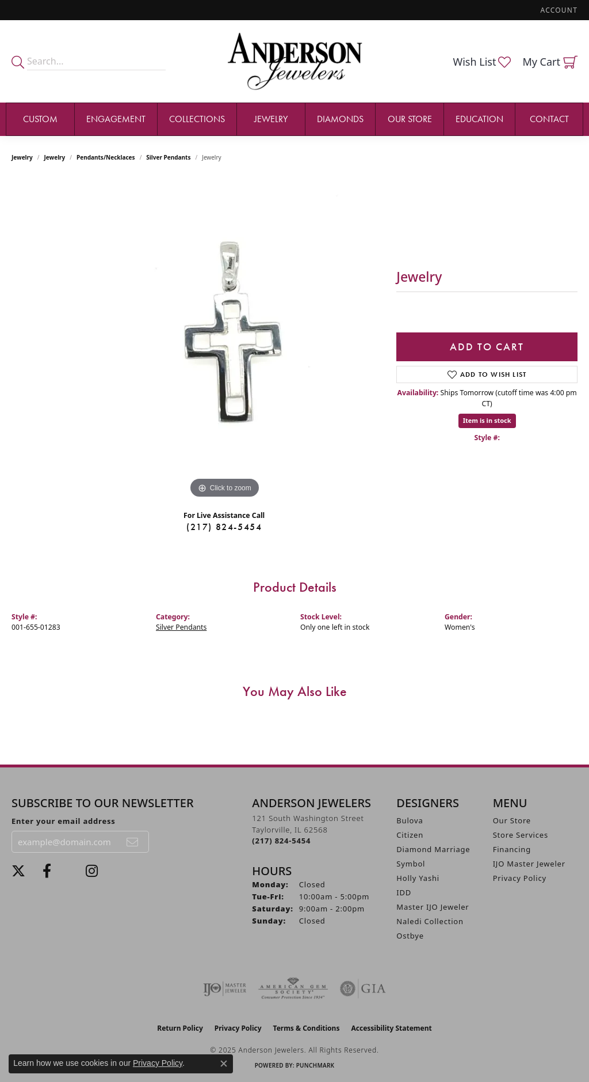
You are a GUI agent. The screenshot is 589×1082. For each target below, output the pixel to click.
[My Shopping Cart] (549, 61)
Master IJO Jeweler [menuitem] (432, 907)
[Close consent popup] (223, 1063)
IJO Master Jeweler (529, 863)
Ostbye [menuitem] (410, 935)
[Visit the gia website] (363, 988)
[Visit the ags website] (293, 988)
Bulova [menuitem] (409, 820)
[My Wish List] (482, 61)
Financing (512, 849)
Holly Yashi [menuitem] (417, 878)
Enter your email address (64, 821)
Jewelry (271, 119)
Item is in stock (487, 420)
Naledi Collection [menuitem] (430, 921)
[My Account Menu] (559, 10)
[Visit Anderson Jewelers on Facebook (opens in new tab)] (47, 871)
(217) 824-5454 (224, 527)
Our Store (410, 119)
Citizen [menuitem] (409, 835)
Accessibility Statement (391, 1028)
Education (479, 119)
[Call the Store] (281, 840)
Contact (549, 119)
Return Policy (180, 1028)
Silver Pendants (168, 157)
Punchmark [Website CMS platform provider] (315, 1065)
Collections (197, 119)
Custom (40, 119)
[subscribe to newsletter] (132, 841)
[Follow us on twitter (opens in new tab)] (18, 871)
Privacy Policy (519, 878)
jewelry (55, 157)
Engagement (116, 119)
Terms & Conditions (306, 1028)
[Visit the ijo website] (224, 988)
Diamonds (340, 119)
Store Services (520, 835)
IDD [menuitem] (403, 892)
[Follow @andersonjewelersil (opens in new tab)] (92, 871)
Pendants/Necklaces (106, 157)
